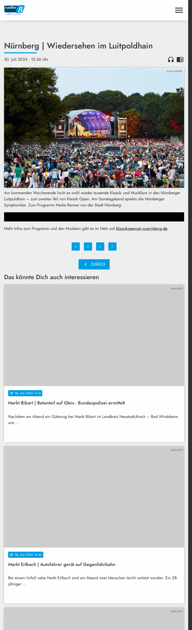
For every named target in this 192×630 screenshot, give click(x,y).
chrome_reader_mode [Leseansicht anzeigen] (180, 59)
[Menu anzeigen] (179, 10)
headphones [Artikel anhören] (170, 59)
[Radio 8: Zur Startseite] (49, 10)
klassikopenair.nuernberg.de (142, 228)
